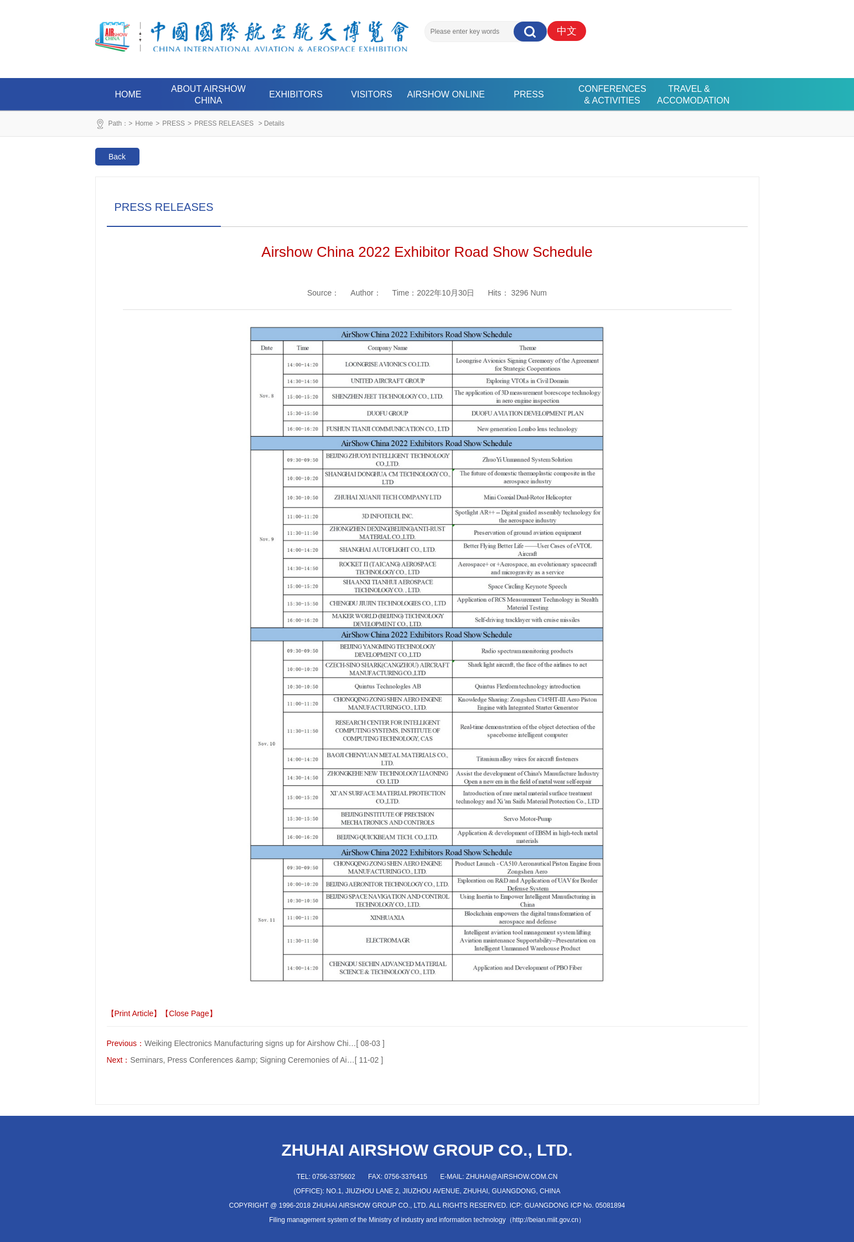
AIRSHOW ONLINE (446, 94)
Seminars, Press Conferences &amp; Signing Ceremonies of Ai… (242, 1059)
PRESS (529, 94)
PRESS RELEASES (223, 123)
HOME (128, 94)
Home (144, 123)
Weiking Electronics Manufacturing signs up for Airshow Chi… (250, 1043)
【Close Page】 (188, 1013)
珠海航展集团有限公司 (251, 30)
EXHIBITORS (296, 94)
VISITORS (371, 94)
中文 (567, 31)
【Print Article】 (134, 1013)
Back (117, 156)
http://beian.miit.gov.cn (545, 1220)
